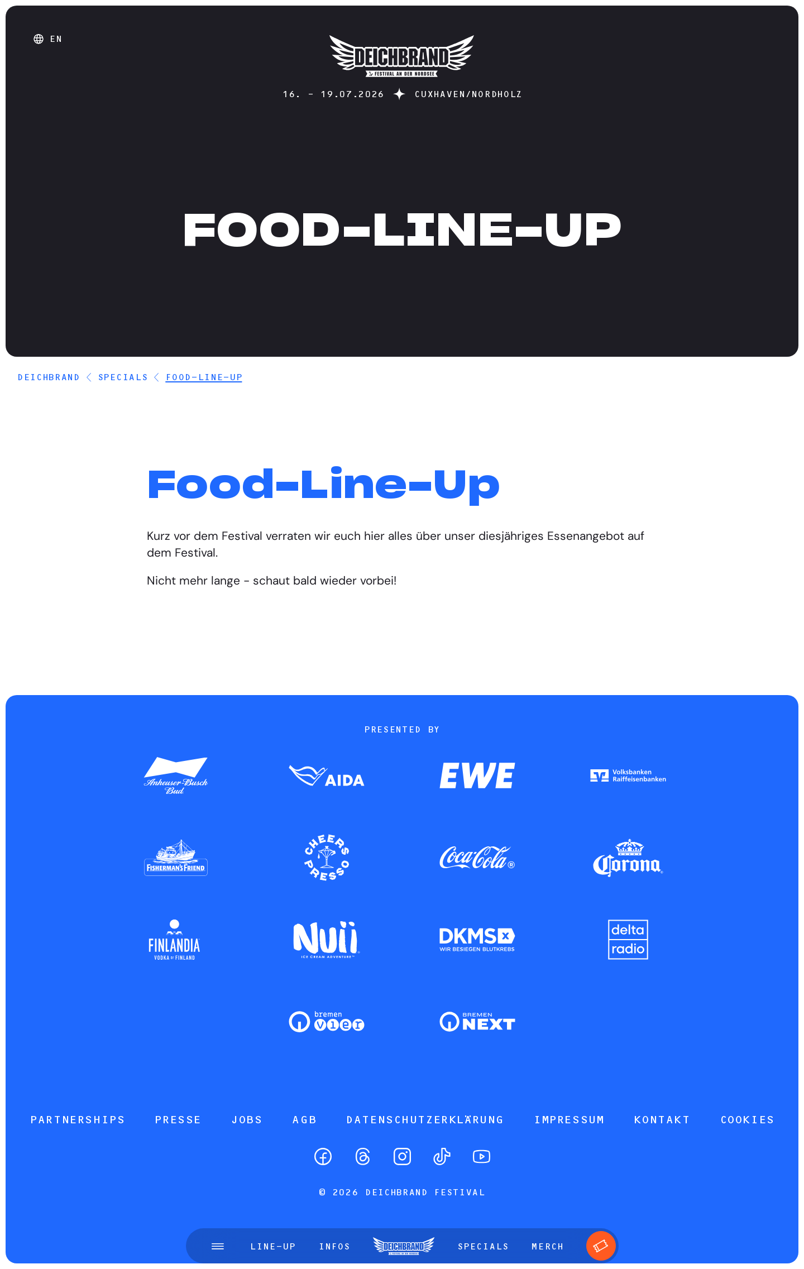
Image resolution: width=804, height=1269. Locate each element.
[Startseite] (401, 82)
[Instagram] (402, 1156)
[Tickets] (601, 1246)
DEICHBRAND (48, 377)
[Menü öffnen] (217, 1246)
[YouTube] (481, 1156)
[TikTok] (442, 1156)
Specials (122, 377)
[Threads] (362, 1156)
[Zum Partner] (176, 776)
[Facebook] (323, 1156)
